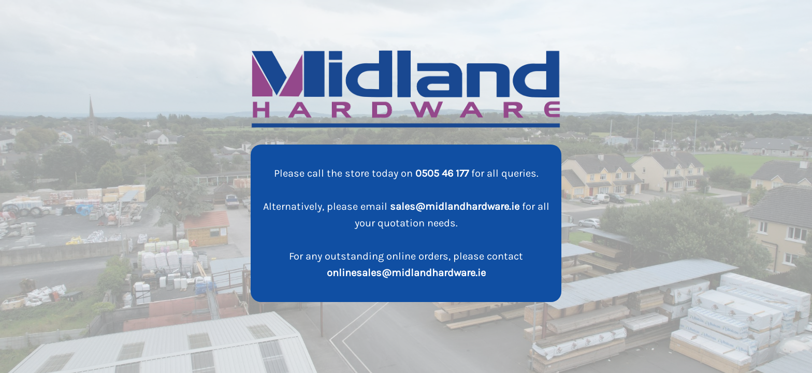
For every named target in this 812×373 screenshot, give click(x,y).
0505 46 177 (442, 173)
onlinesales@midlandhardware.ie (406, 273)
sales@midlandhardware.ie (454, 206)
